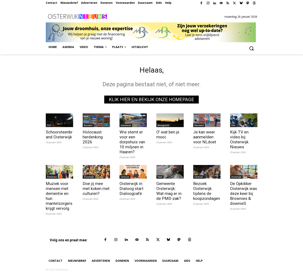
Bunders (88, 126)
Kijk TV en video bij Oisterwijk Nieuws (239, 140)
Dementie (52, 177)
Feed (160, 177)
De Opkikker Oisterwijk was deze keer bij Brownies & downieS (243, 194)
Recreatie (199, 126)
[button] (251, 48)
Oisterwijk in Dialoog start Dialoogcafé (131, 189)
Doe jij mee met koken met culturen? (96, 189)
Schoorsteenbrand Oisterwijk (59, 135)
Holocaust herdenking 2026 (93, 137)
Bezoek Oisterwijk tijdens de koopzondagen (206, 192)
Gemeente (126, 126)
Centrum (125, 177)
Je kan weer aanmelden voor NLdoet (204, 137)
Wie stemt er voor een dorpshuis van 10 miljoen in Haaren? (132, 142)
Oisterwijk (89, 177)
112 (49, 126)
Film (233, 126)
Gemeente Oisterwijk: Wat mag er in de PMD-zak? (169, 192)
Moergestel (163, 126)
